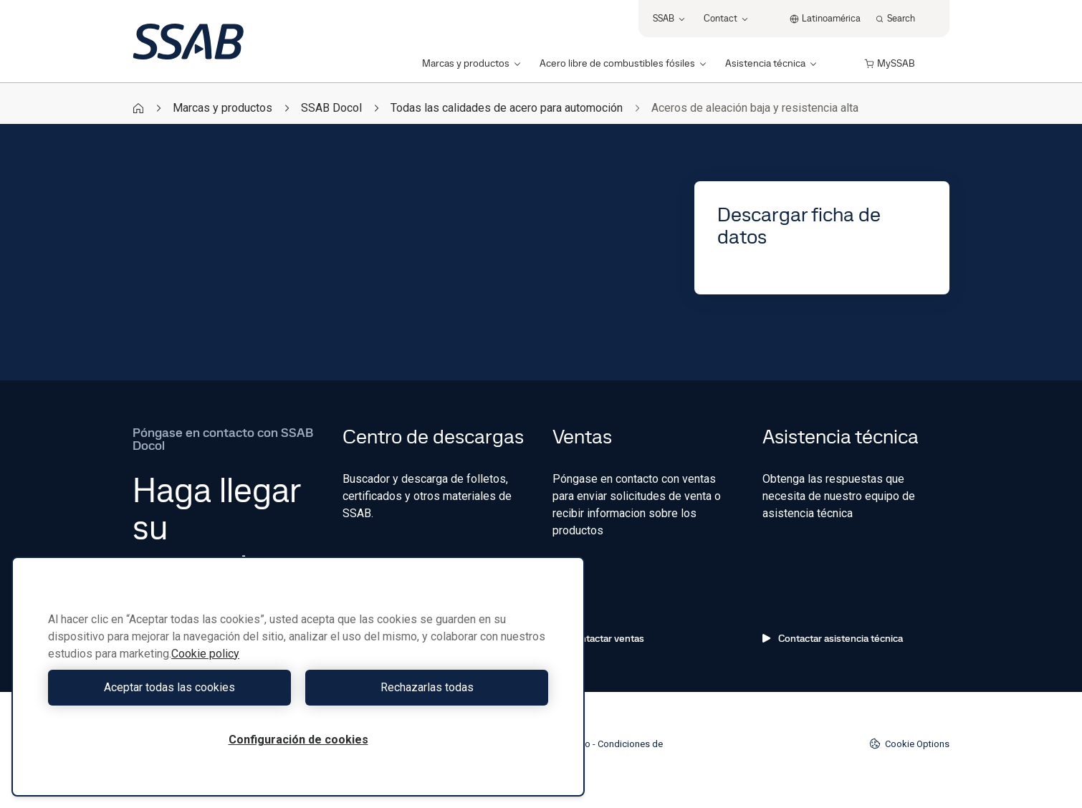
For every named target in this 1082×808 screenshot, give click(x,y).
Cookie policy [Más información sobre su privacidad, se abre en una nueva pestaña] (205, 653)
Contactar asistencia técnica (832, 638)
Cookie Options (909, 743)
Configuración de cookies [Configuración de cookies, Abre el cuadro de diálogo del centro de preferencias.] (298, 739)
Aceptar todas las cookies (169, 687)
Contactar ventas (598, 638)
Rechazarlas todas (427, 687)
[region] (298, 677)
